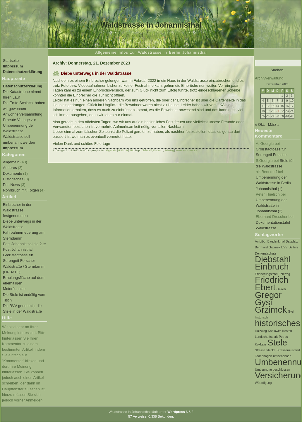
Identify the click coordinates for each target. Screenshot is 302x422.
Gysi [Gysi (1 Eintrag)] (291, 311)
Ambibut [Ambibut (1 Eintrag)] (260, 241)
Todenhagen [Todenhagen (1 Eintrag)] (263, 356)
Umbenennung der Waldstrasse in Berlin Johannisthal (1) (273, 183)
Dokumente (12, 173)
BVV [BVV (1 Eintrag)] (284, 247)
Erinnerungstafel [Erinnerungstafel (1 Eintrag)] (266, 274)
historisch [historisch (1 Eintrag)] (261, 317)
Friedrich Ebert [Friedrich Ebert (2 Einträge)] (271, 283)
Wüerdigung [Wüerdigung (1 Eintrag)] (263, 382)
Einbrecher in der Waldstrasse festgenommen (17, 210)
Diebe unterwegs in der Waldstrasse (96, 73)
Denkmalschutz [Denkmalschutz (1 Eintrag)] (265, 253)
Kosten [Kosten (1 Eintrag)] (287, 331)
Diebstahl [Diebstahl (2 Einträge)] (273, 259)
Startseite (11, 60)
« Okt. (260, 124)
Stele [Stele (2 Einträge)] (277, 342)
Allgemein (11, 162)
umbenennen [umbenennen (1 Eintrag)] (282, 356)
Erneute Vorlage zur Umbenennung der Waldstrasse (19, 125)
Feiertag (169, 150)
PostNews (11, 184)
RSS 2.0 (123, 150)
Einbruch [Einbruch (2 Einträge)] (272, 266)
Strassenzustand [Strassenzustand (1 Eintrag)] (288, 350)
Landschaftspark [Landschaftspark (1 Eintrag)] (266, 336)
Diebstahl (147, 150)
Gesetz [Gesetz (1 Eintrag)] (281, 289)
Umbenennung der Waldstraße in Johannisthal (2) (271, 205)
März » (273, 124)
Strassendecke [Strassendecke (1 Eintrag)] (265, 350)
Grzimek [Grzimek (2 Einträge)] (271, 309)
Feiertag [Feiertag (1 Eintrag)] (284, 274)
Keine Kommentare (186, 150)
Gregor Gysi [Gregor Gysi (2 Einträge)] (268, 298)
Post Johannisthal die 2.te (24, 244)
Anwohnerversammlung (22, 114)
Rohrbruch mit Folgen (21, 190)
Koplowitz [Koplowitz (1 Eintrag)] (274, 331)
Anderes (10, 167)
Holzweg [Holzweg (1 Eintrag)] (261, 331)
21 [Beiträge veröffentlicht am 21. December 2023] (277, 111)
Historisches (13, 179)
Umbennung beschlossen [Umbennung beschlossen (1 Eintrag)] (272, 369)
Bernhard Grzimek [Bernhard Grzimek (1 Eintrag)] (267, 247)
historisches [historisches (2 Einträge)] (277, 323)
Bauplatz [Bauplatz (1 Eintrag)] (292, 241)
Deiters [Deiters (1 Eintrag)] (293, 247)
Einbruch (158, 150)
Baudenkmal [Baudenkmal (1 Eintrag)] (276, 241)
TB (131, 150)
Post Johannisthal (17, 249)
